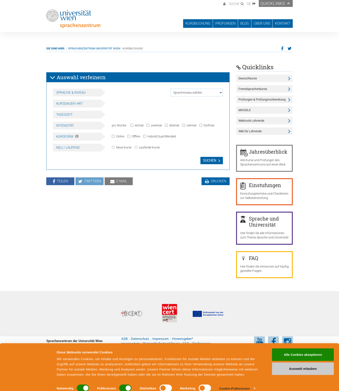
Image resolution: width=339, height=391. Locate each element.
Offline (133, 136)
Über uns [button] (262, 23)
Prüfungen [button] (225, 23)
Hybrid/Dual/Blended (159, 136)
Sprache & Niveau (71, 93)
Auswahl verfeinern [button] (78, 77)
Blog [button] (244, 23)
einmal (137, 125)
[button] (224, 3)
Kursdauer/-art (69, 104)
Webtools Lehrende (251, 120)
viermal (189, 125)
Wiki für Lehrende (250, 131)
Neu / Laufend (68, 148)
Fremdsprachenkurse (252, 89)
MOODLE (244, 110)
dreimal (172, 125)
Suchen (209, 160)
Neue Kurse (121, 147)
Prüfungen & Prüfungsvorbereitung (262, 99)
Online (118, 136)
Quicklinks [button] (273, 3)
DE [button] (249, 4)
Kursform (67, 137)
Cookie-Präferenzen (234, 382)
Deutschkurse (247, 78)
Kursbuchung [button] (197, 23)
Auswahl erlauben (303, 363)
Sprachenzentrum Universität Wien (94, 48)
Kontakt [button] (282, 23)
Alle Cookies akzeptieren (303, 348)
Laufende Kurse (147, 147)
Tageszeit (64, 115)
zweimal (154, 125)
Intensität (65, 126)
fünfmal (206, 125)
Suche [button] (234, 4)
